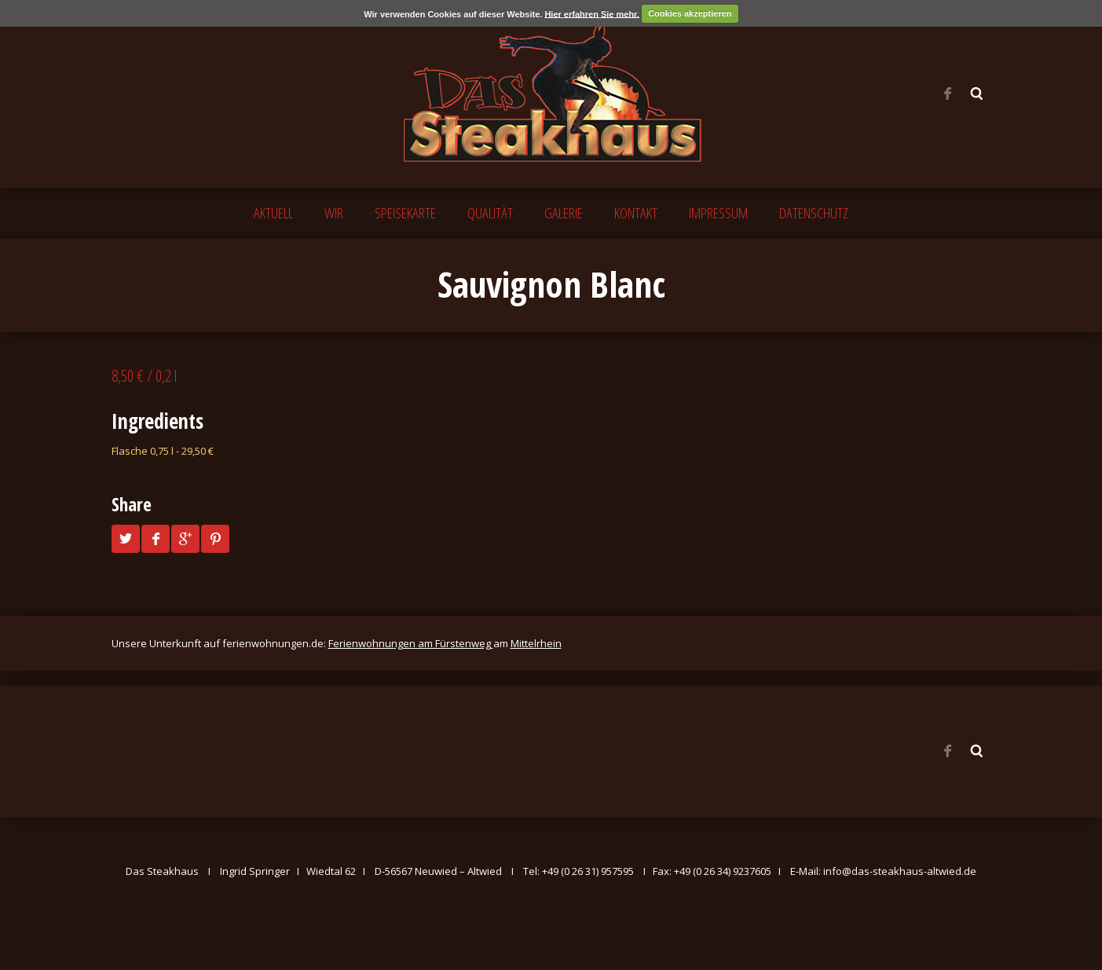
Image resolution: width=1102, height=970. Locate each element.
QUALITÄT (490, 213)
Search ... (977, 93)
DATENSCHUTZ (813, 213)
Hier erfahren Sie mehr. (591, 13)
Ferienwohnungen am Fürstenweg (410, 643)
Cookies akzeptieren (689, 13)
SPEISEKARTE (405, 213)
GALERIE (563, 213)
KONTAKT (635, 213)
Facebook (947, 93)
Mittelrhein (536, 643)
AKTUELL (273, 213)
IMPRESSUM (718, 213)
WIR (333, 213)
